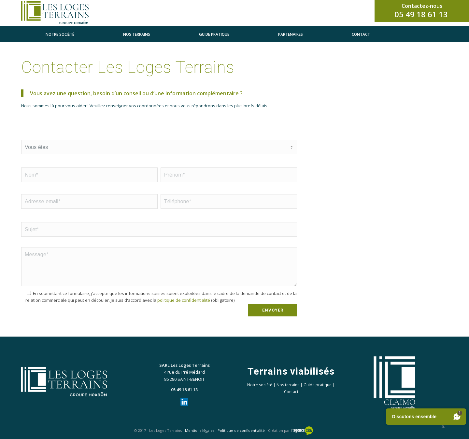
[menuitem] (60, 34)
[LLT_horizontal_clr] (61, 13)
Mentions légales (199, 430)
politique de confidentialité (183, 300)
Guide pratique (318, 385)
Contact (291, 391)
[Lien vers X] (443, 426)
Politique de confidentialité (241, 430)
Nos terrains (288, 385)
